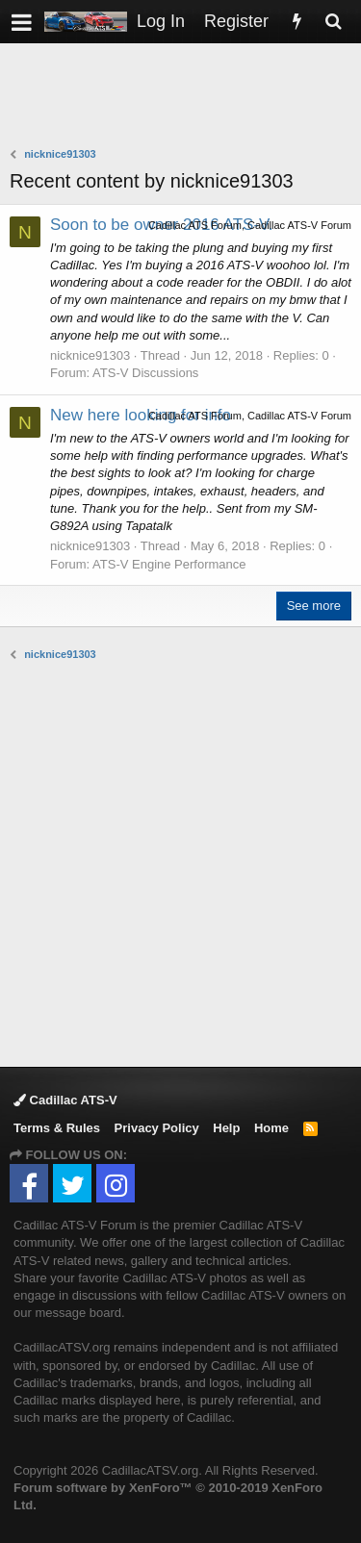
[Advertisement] (185, 97)
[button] (21, 21)
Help (226, 1128)
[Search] (333, 21)
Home (271, 1128)
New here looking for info (140, 415)
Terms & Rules (56, 1128)
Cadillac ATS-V (65, 1100)
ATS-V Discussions (145, 373)
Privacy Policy (157, 1128)
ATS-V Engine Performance (168, 564)
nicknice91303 (90, 355)
